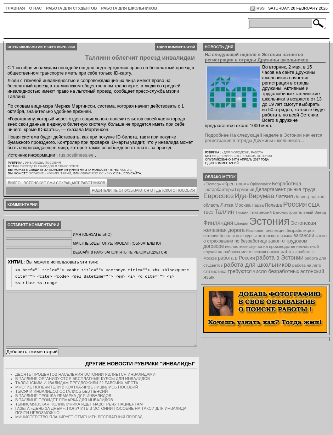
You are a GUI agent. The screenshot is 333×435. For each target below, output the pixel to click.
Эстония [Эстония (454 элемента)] (269, 221)
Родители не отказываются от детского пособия (143, 190)
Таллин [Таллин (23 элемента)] (224, 211)
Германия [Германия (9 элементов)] (244, 189)
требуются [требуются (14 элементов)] (240, 271)
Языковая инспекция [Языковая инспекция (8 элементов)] (266, 230)
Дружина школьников (236, 156)
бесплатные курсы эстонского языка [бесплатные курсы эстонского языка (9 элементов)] (256, 235)
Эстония (264, 156)
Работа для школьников (129, 8)
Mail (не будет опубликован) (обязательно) (117, 243)
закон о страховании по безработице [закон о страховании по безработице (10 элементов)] (265, 238)
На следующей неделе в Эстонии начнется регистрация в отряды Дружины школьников (257, 57)
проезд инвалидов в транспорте (50, 166)
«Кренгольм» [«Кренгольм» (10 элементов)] (235, 183)
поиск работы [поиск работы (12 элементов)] (282, 251)
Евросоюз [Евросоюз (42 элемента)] (218, 196)
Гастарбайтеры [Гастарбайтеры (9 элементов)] (218, 189)
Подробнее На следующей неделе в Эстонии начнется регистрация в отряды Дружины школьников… (263, 137)
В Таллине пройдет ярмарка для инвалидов (64, 410)
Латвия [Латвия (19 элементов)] (284, 196)
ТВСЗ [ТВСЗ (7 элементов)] (208, 212)
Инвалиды (34, 162)
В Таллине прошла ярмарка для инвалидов (63, 406)
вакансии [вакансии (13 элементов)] (303, 235)
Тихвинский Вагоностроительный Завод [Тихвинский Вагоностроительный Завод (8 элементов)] (288, 212)
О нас (35, 8)
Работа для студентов (71, 8)
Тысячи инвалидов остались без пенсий (61, 402)
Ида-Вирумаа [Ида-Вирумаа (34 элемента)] (254, 196)
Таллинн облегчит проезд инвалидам (140, 57)
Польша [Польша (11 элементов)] (273, 205)
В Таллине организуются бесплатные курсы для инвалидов (82, 389)
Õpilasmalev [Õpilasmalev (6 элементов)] (260, 184)
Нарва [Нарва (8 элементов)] (258, 205)
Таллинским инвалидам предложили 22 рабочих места (76, 393)
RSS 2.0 (125, 170)
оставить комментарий (50, 173)
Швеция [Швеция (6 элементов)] (241, 223)
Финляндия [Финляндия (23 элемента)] (218, 222)
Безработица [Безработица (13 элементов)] (286, 183)
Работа (257, 152)
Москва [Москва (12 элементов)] (243, 205)
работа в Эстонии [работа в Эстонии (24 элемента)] (280, 257)
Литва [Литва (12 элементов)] (226, 205)
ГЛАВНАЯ (15, 8)
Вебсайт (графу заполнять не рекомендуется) (120, 252)
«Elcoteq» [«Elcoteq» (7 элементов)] (212, 184)
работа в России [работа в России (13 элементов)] (236, 258)
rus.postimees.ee (76, 155)
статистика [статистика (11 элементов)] (214, 271)
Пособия (53, 162)
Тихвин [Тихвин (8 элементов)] (242, 212)
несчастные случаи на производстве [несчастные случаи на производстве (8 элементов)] (260, 246)
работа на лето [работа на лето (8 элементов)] (306, 265)
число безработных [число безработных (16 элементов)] (276, 271)
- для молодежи (235, 152)
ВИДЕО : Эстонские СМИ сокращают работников (56, 183)
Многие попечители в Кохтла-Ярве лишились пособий (76, 398)
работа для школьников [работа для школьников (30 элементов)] (257, 264)
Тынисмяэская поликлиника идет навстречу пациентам (79, 415)
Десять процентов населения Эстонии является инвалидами (85, 385)
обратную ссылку (96, 173)
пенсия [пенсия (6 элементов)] (260, 252)
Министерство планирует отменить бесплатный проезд (78, 427)
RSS (260, 8)
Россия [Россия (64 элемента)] (295, 204)
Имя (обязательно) (92, 234)
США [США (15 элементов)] (314, 205)
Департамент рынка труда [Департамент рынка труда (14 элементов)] (285, 189)
